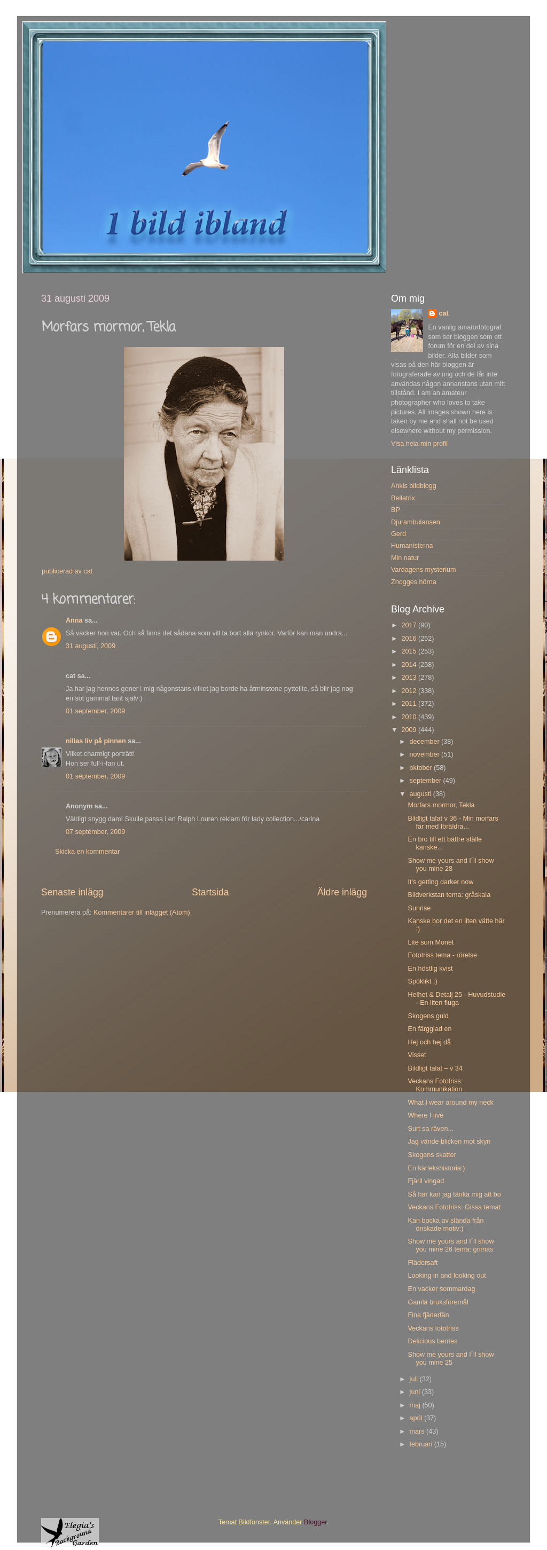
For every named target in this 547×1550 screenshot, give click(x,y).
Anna (74, 620)
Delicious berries (432, 1341)
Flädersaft (422, 1262)
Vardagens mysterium (423, 569)
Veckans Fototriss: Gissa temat (454, 1207)
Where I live (425, 1115)
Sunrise (419, 908)
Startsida (210, 892)
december (426, 741)
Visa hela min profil (419, 443)
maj (416, 1405)
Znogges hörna (413, 582)
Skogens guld (428, 1016)
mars (418, 1431)
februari (422, 1444)
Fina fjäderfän (428, 1315)
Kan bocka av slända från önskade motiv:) (445, 1224)
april (417, 1418)
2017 (409, 625)
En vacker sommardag (441, 1289)
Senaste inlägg (72, 892)
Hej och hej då (429, 1042)
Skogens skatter (432, 1155)
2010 (409, 717)
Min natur (405, 558)
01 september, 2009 (95, 711)
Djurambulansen (415, 522)
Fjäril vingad (426, 1181)
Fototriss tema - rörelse (442, 955)
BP (395, 510)
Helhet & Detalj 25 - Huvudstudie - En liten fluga (456, 998)
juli (415, 1379)
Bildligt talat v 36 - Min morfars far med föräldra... (453, 822)
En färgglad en (429, 1029)
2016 (409, 638)
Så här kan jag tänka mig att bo (454, 1194)
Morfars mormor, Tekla (441, 805)
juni (416, 1392)
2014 (409, 664)
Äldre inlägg (342, 892)
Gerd (398, 534)
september (426, 780)
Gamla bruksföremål (438, 1302)
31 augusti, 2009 (90, 646)
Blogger (315, 1522)
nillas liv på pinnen (96, 741)
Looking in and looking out (447, 1275)
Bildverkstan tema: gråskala (449, 895)
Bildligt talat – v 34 (435, 1068)
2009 (409, 730)
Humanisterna (412, 545)
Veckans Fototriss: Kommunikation (435, 1085)
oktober (422, 768)
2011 (409, 703)
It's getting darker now (440, 882)
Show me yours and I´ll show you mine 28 (451, 864)
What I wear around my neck (450, 1102)
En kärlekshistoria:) (436, 1168)
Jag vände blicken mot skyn (449, 1141)
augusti (421, 794)
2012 (409, 691)
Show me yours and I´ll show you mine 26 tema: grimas (451, 1245)
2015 (409, 651)
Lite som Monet (431, 942)
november (426, 754)
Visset (417, 1055)
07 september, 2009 (95, 832)
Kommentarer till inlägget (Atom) (141, 912)
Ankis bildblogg (413, 486)
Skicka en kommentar (87, 851)
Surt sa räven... (430, 1128)
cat (443, 313)
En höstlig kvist (430, 968)
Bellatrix (403, 498)
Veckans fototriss (433, 1328)
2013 (409, 677)
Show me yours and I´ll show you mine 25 (451, 1358)
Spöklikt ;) (422, 981)
